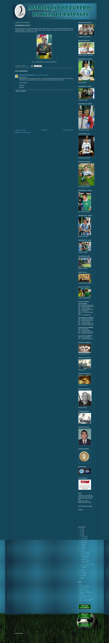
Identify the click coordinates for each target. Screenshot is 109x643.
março (82, 571)
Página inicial (44, 130)
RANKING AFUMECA (84, 587)
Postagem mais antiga (68, 130)
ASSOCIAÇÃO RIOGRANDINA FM (27, 75)
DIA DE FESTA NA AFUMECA (85, 567)
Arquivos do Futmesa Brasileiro (86, 599)
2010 (81, 578)
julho (82, 546)
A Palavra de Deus (83, 589)
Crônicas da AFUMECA (84, 586)
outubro (83, 540)
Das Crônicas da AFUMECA (87, 564)
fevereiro (83, 573)
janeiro (82, 575)
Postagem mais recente (20, 130)
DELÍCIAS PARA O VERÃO (85, 600)
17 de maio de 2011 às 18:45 (41, 75)
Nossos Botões (82, 597)
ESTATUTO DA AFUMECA (85, 595)
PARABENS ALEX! (85, 559)
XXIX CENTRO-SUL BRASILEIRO (85, 556)
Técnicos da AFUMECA (84, 591)
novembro (83, 538)
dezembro (83, 536)
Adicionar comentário (21, 91)
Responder (21, 87)
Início (80, 584)
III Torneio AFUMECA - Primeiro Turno (86, 562)
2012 (81, 533)
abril (82, 569)
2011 (81, 535)
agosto (82, 544)
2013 (81, 531)
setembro (83, 542)
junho (82, 548)
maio (82, 550)
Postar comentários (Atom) (25, 132)
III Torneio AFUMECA (85, 552)
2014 (81, 529)
